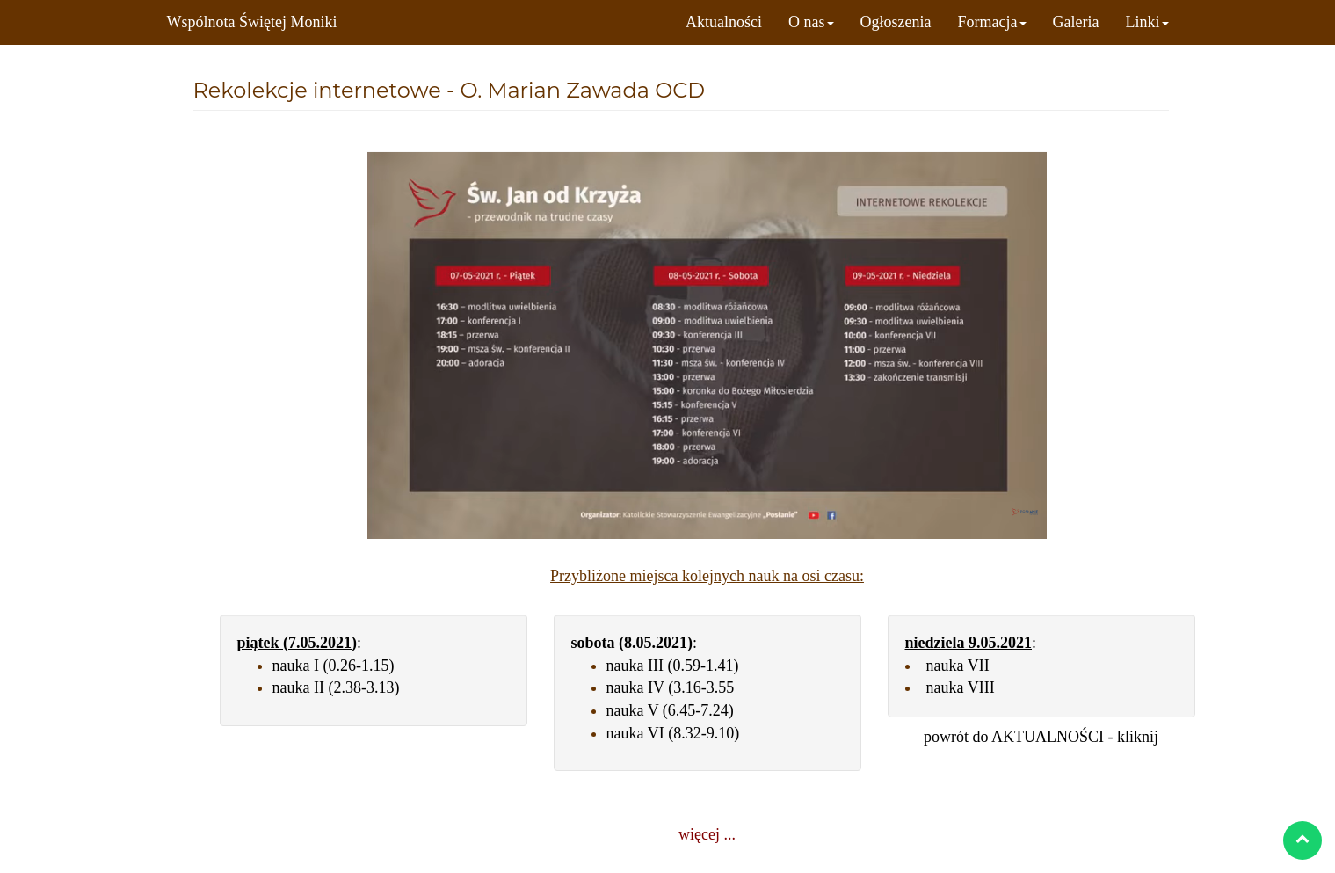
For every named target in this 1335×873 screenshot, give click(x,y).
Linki (1147, 22)
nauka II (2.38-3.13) (336, 687)
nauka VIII (960, 687)
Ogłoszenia (896, 22)
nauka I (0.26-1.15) (333, 665)
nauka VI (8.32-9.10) (673, 733)
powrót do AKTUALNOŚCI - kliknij (1041, 737)
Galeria (1076, 22)
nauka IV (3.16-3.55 (670, 687)
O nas (811, 22)
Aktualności (724, 22)
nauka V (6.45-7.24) (670, 710)
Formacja (992, 22)
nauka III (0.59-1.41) (672, 665)
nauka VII (958, 665)
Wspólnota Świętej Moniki (252, 22)
